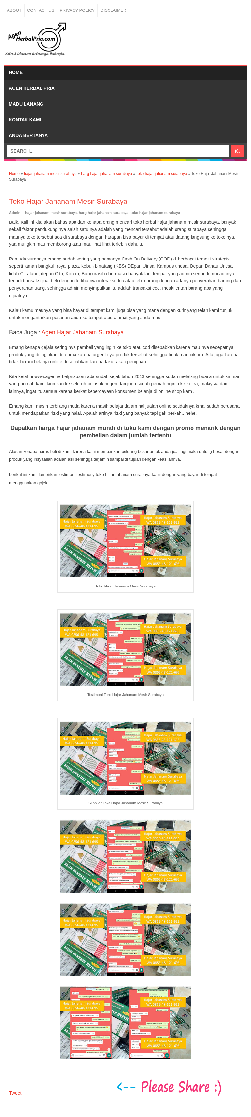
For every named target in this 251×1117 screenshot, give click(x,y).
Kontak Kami (25, 119)
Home (16, 72)
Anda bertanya (28, 135)
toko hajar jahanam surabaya (155, 213)
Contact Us (40, 10)
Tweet (15, 1093)
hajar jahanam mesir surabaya (51, 213)
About (14, 10)
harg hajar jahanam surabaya (103, 213)
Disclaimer (113, 10)
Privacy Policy (77, 10)
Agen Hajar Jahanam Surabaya (83, 332)
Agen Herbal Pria (32, 88)
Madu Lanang (26, 103)
